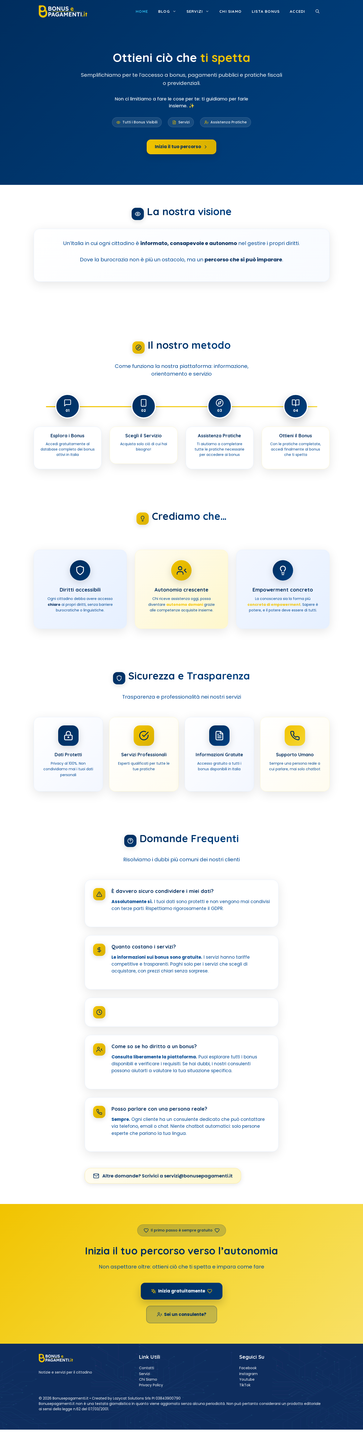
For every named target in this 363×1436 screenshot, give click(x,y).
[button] (317, 11)
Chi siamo (230, 11)
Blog (169, 11)
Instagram (248, 1373)
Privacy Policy (151, 1385)
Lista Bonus (266, 11)
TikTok (245, 1385)
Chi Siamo (148, 1379)
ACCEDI (297, 11)
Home (142, 11)
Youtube (247, 1379)
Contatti (146, 1367)
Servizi (200, 11)
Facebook (248, 1367)
